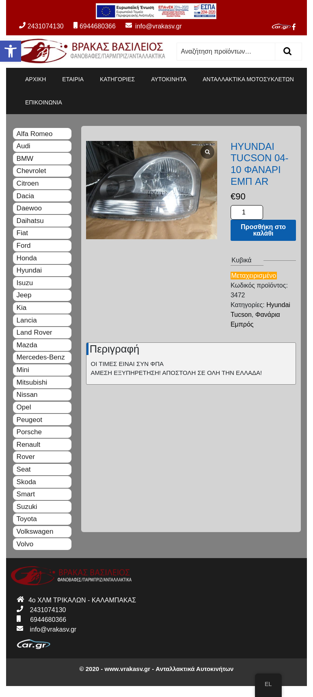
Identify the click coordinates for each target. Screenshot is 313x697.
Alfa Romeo (35, 134)
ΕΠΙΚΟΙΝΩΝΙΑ (43, 102)
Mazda (27, 345)
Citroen (28, 183)
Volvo (25, 544)
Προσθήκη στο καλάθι (263, 230)
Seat (24, 469)
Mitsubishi (32, 382)
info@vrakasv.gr (149, 26)
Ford (24, 245)
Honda (27, 258)
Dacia (25, 196)
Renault (29, 444)
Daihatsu (30, 221)
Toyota (27, 519)
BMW (25, 158)
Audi (23, 146)
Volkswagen (35, 531)
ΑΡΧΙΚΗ (35, 79)
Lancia (27, 320)
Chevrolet (31, 171)
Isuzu (25, 283)
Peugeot (29, 420)
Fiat (22, 233)
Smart (26, 494)
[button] (10, 51)
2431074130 (41, 26)
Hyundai (29, 270)
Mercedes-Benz (41, 357)
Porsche (29, 432)
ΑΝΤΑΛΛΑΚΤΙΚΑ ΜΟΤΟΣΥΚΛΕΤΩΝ (248, 79)
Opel (24, 407)
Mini (23, 370)
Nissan (27, 394)
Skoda (26, 482)
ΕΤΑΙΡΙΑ (73, 79)
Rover (26, 457)
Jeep (24, 295)
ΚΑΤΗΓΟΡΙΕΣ (117, 79)
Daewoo (29, 208)
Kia (22, 308)
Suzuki (27, 507)
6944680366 (94, 26)
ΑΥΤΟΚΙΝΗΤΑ (168, 79)
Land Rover (34, 332)
